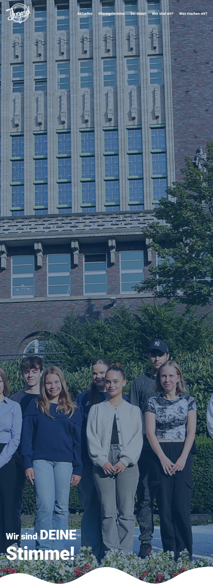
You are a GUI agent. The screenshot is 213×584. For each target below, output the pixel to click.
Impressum (85, 537)
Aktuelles (84, 13)
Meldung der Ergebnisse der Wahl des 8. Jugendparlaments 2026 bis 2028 (105, 181)
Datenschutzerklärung (92, 541)
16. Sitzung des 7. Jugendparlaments (166, 539)
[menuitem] (86, 13)
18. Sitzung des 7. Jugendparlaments (99, 240)
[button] (26, 488)
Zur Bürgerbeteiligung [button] (102, 457)
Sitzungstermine (111, 13)
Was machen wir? (193, 13)
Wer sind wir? (162, 13)
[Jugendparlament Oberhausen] (18, 13)
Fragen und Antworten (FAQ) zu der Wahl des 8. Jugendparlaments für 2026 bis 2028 (174, 187)
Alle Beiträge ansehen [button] (30, 183)
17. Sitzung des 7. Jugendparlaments (166, 526)
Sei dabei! (138, 13)
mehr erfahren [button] (28, 432)
